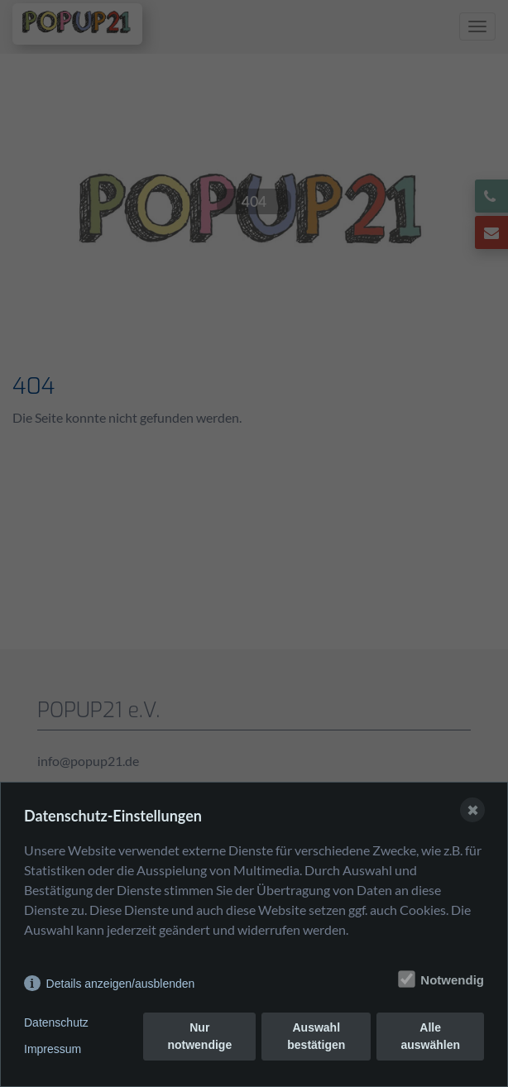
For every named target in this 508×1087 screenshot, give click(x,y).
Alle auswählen (430, 1036)
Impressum (52, 1049)
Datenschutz (56, 1022)
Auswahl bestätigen (316, 1036)
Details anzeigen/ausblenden (120, 983)
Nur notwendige (199, 1036)
